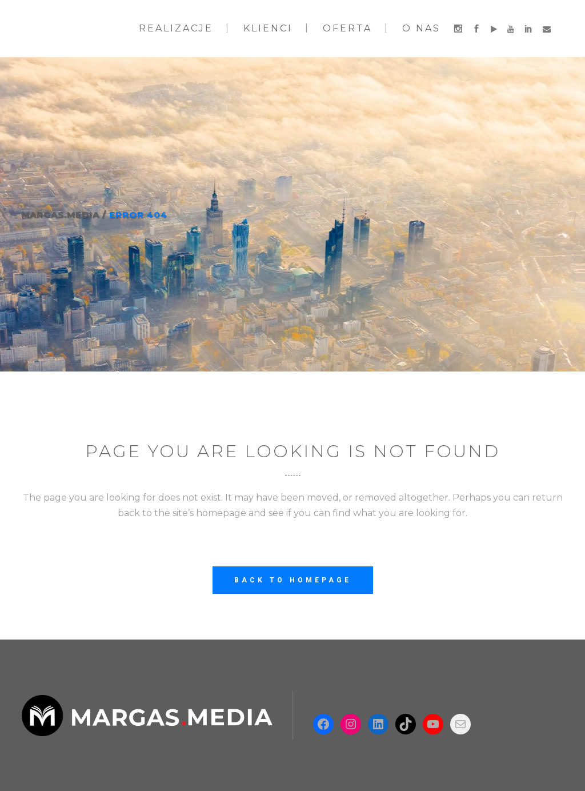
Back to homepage (292, 580)
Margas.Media (60, 214)
